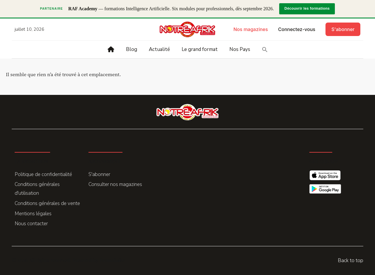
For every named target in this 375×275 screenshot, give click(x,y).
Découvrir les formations (307, 8)
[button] (265, 49)
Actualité (159, 49)
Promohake (112, 260)
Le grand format (200, 49)
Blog (131, 49)
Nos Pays (239, 49)
